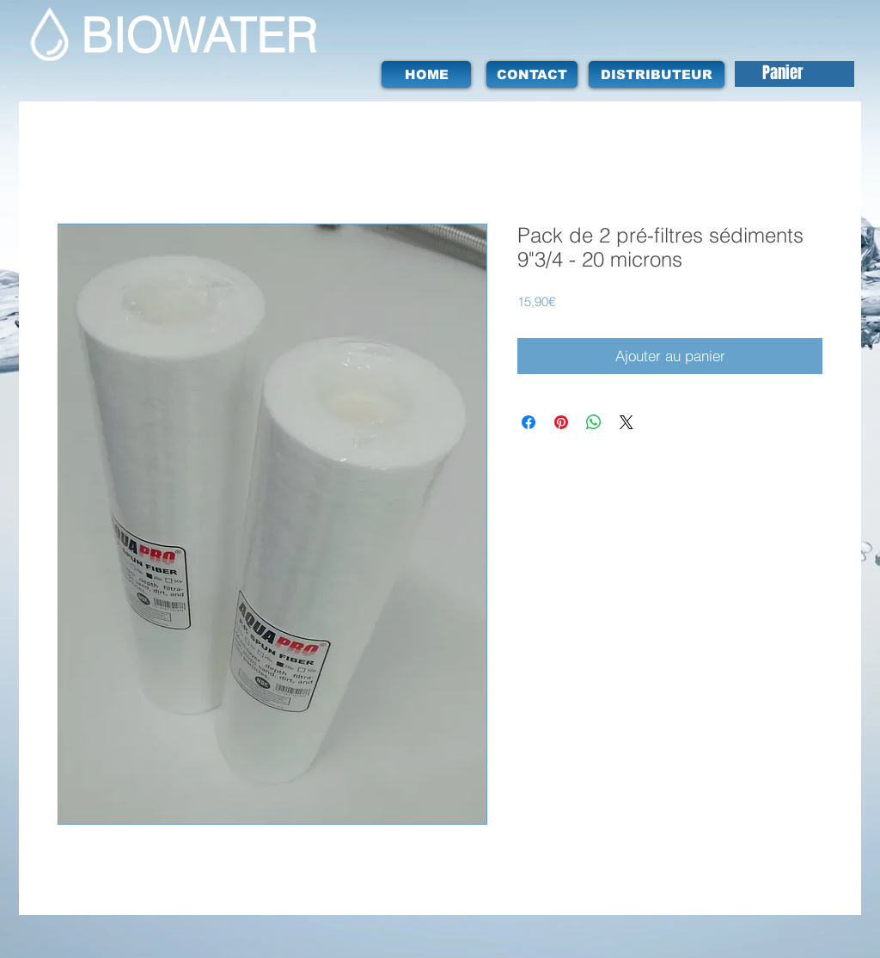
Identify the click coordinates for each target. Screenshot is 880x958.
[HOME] (426, 74)
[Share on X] (626, 422)
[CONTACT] (532, 74)
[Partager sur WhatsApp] (594, 422)
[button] (798, 73)
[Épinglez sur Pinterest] (561, 422)
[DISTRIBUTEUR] (656, 74)
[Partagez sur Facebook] (528, 422)
